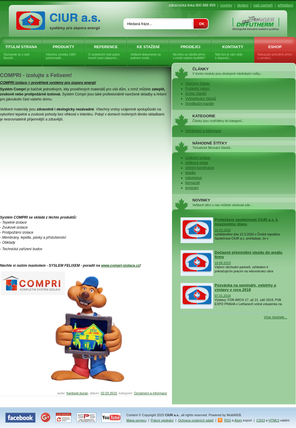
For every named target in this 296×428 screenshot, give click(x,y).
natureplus (193, 178)
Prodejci (190, 52)
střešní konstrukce (199, 168)
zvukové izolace (197, 158)
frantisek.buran (77, 393)
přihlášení (285, 5)
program (192, 188)
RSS (227, 420)
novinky (226, 5)
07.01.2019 (223, 295)
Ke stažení (148, 52)
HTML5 (273, 420)
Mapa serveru (136, 420)
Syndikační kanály (199, 104)
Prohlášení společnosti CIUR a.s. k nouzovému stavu (246, 221)
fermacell (192, 183)
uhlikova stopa (196, 163)
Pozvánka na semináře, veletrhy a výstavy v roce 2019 (245, 287)
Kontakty (232, 52)
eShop (275, 52)
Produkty (63, 52)
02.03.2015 (109, 393)
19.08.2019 (223, 263)
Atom (238, 420)
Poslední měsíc (197, 89)
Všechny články (197, 84)
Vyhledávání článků (200, 99)
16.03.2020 (223, 230)
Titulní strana (21, 52)
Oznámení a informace (150, 393)
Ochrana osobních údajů (196, 420)
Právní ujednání (162, 420)
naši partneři (263, 5)
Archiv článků (195, 94)
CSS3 (260, 420)
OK (201, 24)
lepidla (190, 173)
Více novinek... (275, 317)
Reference (105, 52)
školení (242, 5)
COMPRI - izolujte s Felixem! (36, 75)
